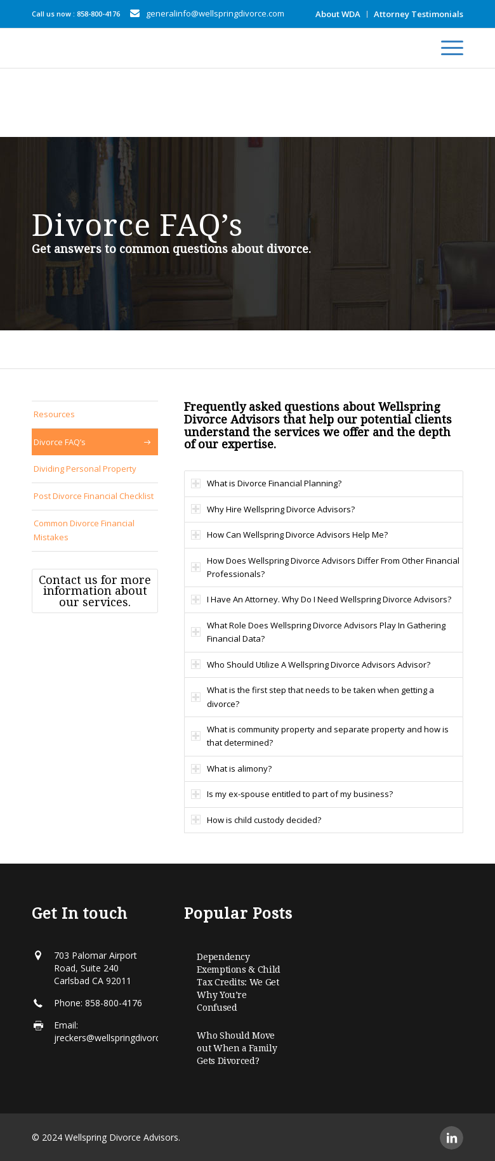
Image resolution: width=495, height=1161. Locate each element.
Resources (54, 414)
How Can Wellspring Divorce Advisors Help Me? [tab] (289, 534)
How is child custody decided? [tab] (256, 820)
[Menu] (445, 48)
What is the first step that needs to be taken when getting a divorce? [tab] (312, 696)
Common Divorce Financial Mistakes (84, 529)
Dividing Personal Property (85, 468)
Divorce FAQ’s (60, 442)
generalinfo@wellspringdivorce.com (215, 13)
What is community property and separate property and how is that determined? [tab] (320, 735)
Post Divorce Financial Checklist (94, 496)
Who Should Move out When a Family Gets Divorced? (237, 1048)
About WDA (337, 14)
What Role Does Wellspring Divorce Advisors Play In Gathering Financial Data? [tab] (318, 631)
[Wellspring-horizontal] (46, 48)
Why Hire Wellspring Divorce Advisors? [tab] (273, 509)
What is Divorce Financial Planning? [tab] (266, 483)
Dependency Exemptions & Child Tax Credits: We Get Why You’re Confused (238, 982)
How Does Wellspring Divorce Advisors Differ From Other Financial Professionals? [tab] (325, 567)
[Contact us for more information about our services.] (95, 591)
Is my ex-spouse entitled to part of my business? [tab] (292, 794)
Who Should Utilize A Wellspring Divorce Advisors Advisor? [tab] (310, 664)
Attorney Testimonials (418, 14)
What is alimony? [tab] (231, 768)
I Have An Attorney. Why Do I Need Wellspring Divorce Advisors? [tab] (321, 599)
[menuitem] (338, 14)
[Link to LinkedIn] (451, 1138)
